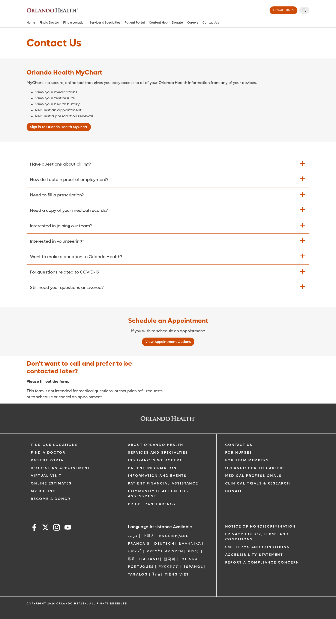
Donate (177, 23)
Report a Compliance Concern (262, 562)
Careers (192, 23)
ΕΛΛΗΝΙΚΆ (190, 543)
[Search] (304, 10)
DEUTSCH (164, 543)
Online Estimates (51, 483)
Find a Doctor (49, 23)
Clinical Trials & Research (257, 483)
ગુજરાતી (135, 551)
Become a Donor (50, 498)
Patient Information (152, 468)
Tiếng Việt (177, 574)
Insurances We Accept (155, 460)
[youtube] (67, 528)
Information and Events (157, 475)
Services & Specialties (105, 23)
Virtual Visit (46, 475)
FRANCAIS (139, 543)
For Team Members (247, 460)
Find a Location (74, 23)
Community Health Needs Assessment (158, 493)
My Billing (43, 491)
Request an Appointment (60, 468)
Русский (169, 566)
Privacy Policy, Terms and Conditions (257, 536)
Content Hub (158, 23)
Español (193, 566)
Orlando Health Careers (255, 468)
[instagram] (56, 528)
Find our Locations (54, 445)
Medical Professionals (253, 475)
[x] (45, 528)
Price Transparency (152, 504)
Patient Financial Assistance (163, 483)
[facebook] (34, 528)
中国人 (149, 536)
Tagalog (138, 574)
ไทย (156, 574)
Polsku (189, 559)
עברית (194, 551)
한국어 (170, 559)
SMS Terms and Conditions (257, 547)
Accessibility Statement (254, 554)
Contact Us (210, 23)
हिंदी (131, 559)
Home (31, 23)
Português (141, 566)
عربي (133, 536)
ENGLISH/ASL (174, 536)
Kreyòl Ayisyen (165, 551)
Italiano (149, 559)
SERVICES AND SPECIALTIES (158, 452)
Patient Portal (134, 23)
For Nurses (238, 452)
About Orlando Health (155, 445)
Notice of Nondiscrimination (260, 526)
